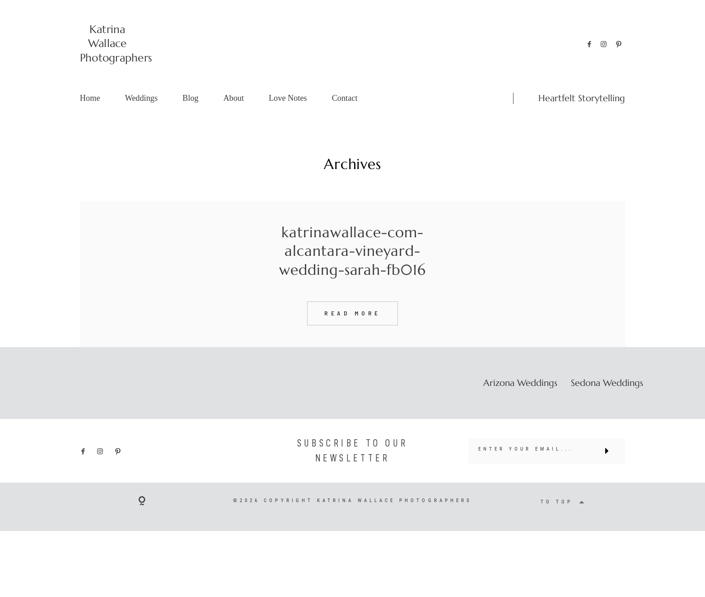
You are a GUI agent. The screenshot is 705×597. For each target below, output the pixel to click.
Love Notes (288, 98)
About (233, 98)
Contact (345, 98)
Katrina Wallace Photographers (107, 43)
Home (90, 98)
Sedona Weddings (607, 400)
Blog (190, 98)
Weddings (141, 98)
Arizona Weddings (520, 400)
